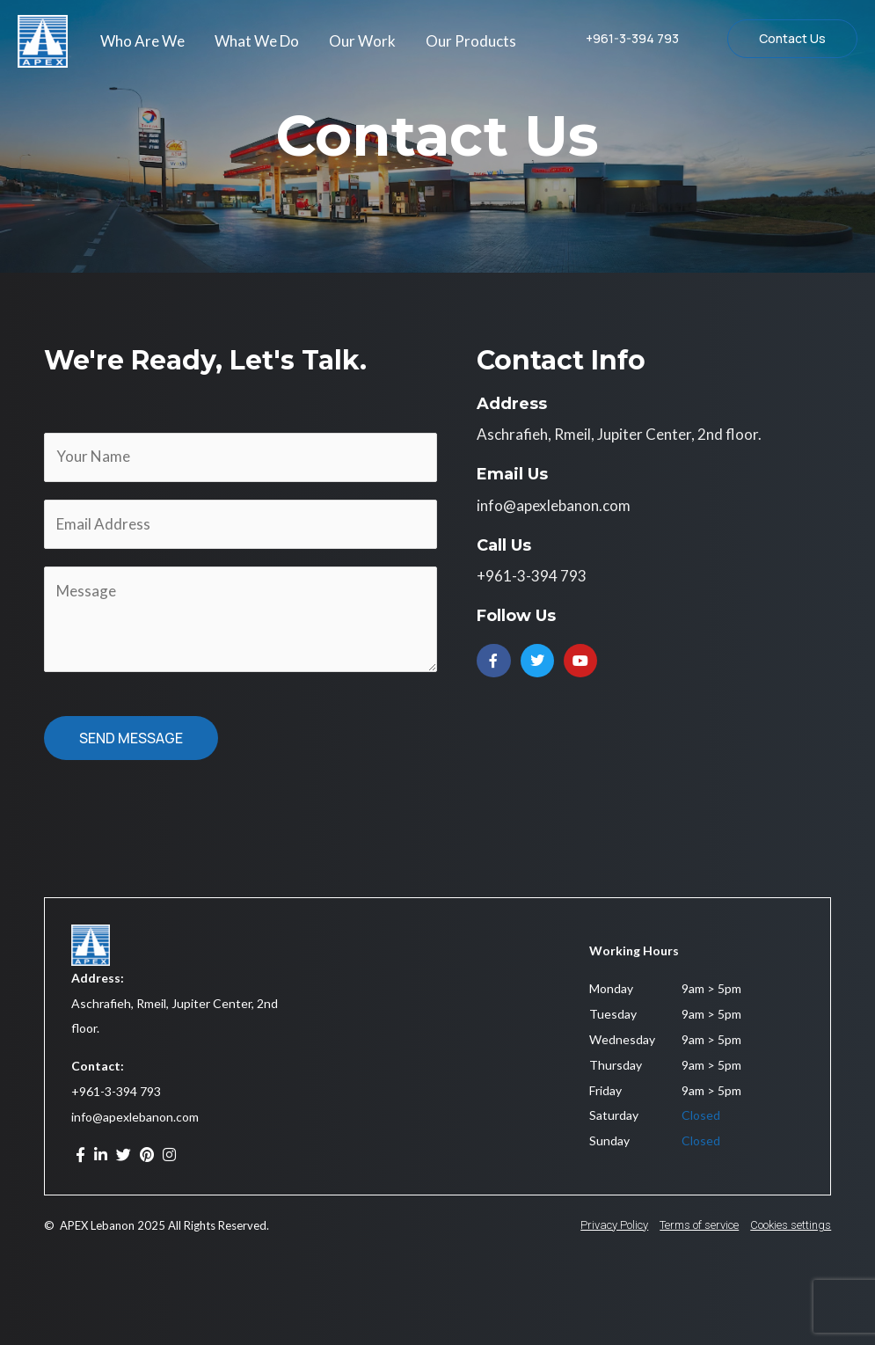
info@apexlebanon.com (135, 1116)
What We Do (257, 41)
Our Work (362, 41)
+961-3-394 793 (116, 1091)
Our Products (471, 41)
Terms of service (699, 1225)
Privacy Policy (614, 1225)
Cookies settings (790, 1225)
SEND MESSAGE (131, 738)
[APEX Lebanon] (43, 39)
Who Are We (142, 41)
